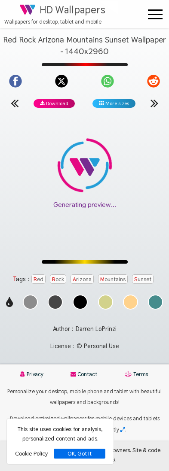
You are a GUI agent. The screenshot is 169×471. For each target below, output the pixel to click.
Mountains (113, 279)
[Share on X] (61, 81)
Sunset (142, 279)
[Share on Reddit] (153, 81)
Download (54, 103)
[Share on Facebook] (15, 81)
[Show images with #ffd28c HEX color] (130, 307)
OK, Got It (80, 453)
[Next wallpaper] (154, 103)
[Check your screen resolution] (122, 429)
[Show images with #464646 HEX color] (55, 307)
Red (38, 279)
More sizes (114, 103)
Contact (84, 374)
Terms (136, 374)
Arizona (82, 279)
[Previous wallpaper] (14, 103)
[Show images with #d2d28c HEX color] (105, 307)
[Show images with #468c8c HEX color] (155, 307)
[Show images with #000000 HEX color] (80, 307)
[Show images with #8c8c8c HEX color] (30, 307)
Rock (58, 279)
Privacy (31, 374)
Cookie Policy (31, 453)
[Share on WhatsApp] (107, 81)
